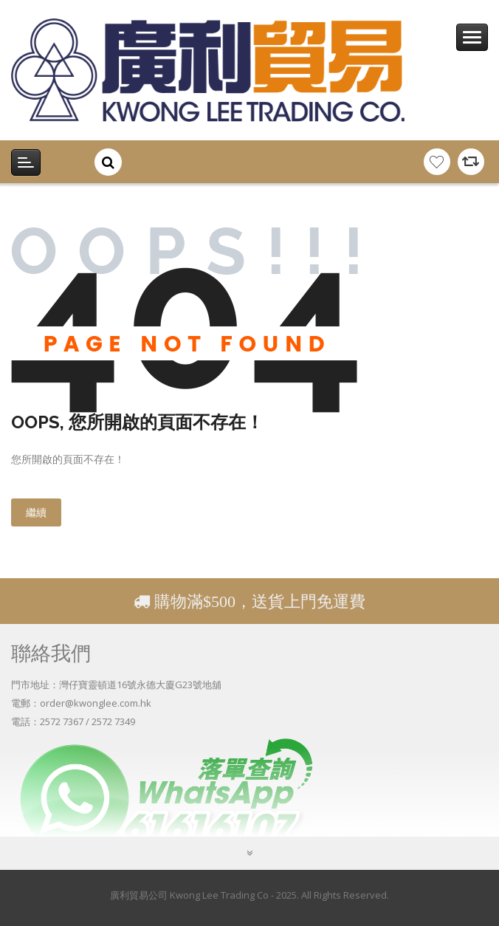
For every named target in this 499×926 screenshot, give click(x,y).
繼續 (36, 512)
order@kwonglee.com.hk (95, 703)
